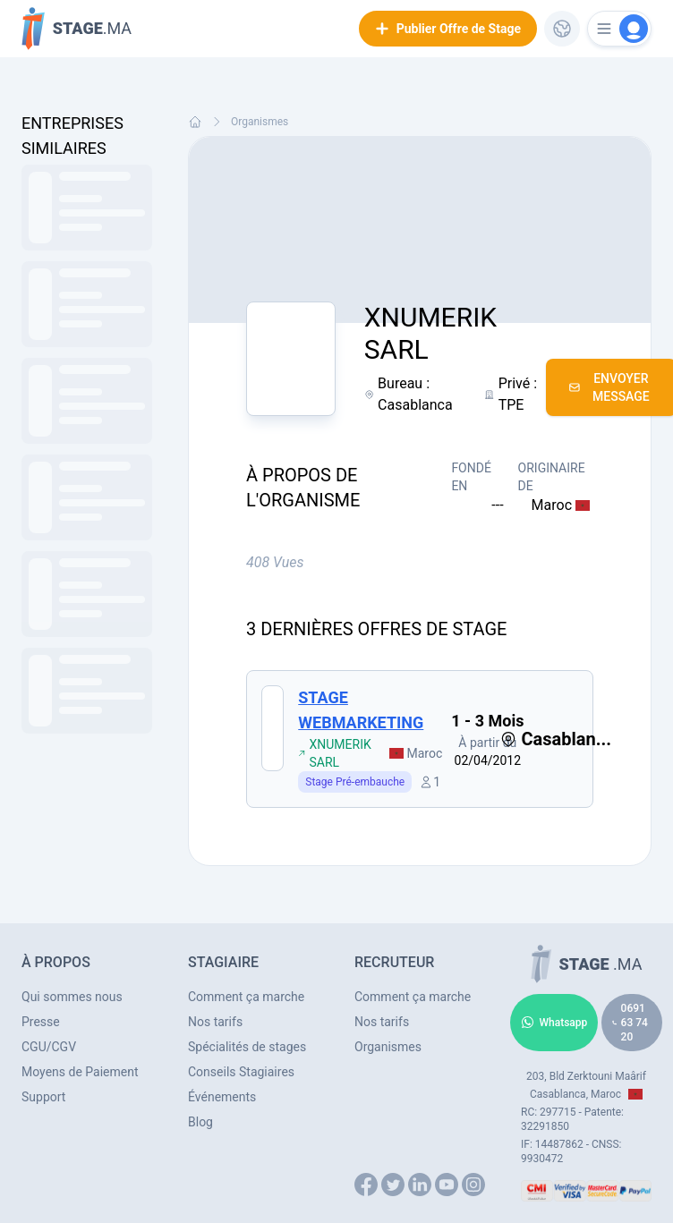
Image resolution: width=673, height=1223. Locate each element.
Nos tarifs (215, 1022)
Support (43, 1097)
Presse (40, 1022)
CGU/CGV (48, 1047)
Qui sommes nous (72, 996)
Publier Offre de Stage (448, 28)
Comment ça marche (246, 996)
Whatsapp (554, 1022)
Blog (200, 1122)
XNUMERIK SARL (334, 753)
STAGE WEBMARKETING (360, 710)
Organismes (259, 121)
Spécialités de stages (247, 1047)
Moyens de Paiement (80, 1072)
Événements (222, 1097)
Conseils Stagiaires (241, 1072)
